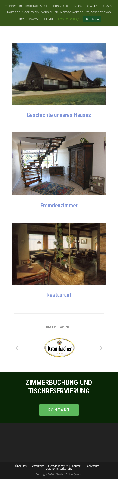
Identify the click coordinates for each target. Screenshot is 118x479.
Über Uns (21, 466)
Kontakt (76, 466)
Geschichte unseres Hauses (59, 115)
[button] (16, 347)
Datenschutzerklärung (59, 468)
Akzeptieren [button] (92, 19)
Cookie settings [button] (69, 19)
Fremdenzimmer (59, 205)
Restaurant (58, 294)
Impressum (92, 466)
